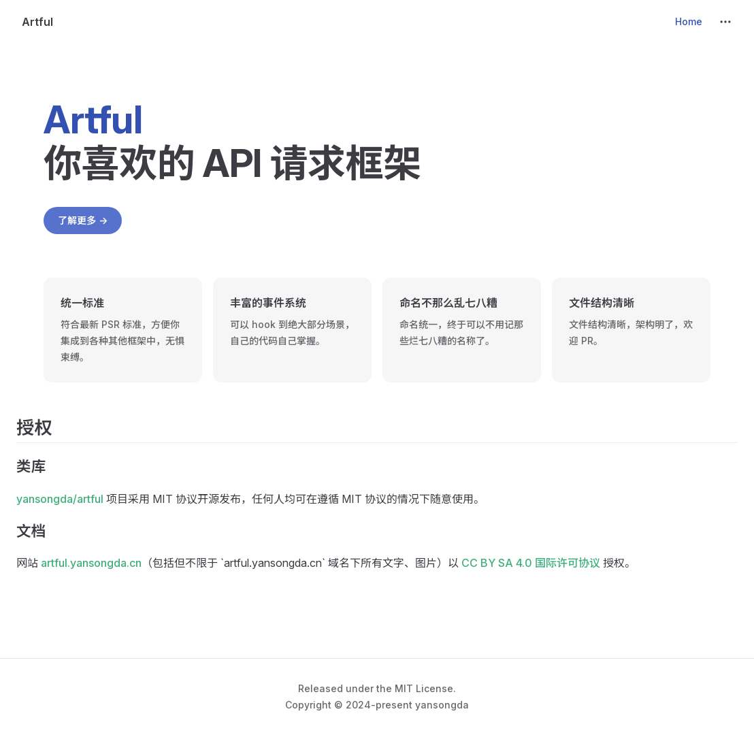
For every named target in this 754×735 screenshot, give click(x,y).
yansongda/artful (59, 499)
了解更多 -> (83, 220)
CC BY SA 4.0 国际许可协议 (530, 563)
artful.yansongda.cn (91, 563)
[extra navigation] (725, 22)
